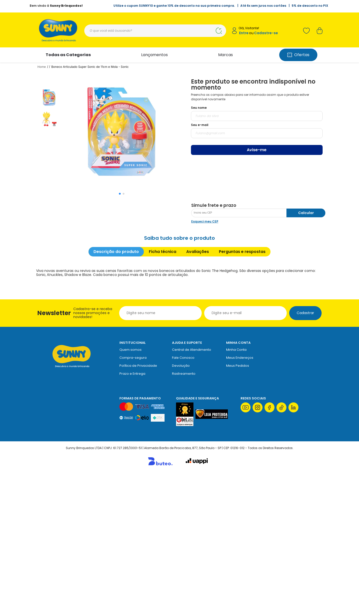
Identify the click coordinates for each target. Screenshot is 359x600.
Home (41, 67)
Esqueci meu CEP (204, 347)
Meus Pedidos (237, 491)
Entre (244, 33)
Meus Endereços (239, 483)
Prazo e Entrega (132, 499)
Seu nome (199, 108)
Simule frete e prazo (213, 330)
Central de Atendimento (191, 475)
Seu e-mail (199, 125)
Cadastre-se (266, 33)
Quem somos (130, 475)
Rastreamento (183, 499)
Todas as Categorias (68, 55)
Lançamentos (154, 55)
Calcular (306, 338)
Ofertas (298, 55)
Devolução (181, 491)
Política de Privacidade (138, 491)
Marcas (225, 55)
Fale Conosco (183, 483)
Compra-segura (133, 483)
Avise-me (257, 150)
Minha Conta (236, 475)
